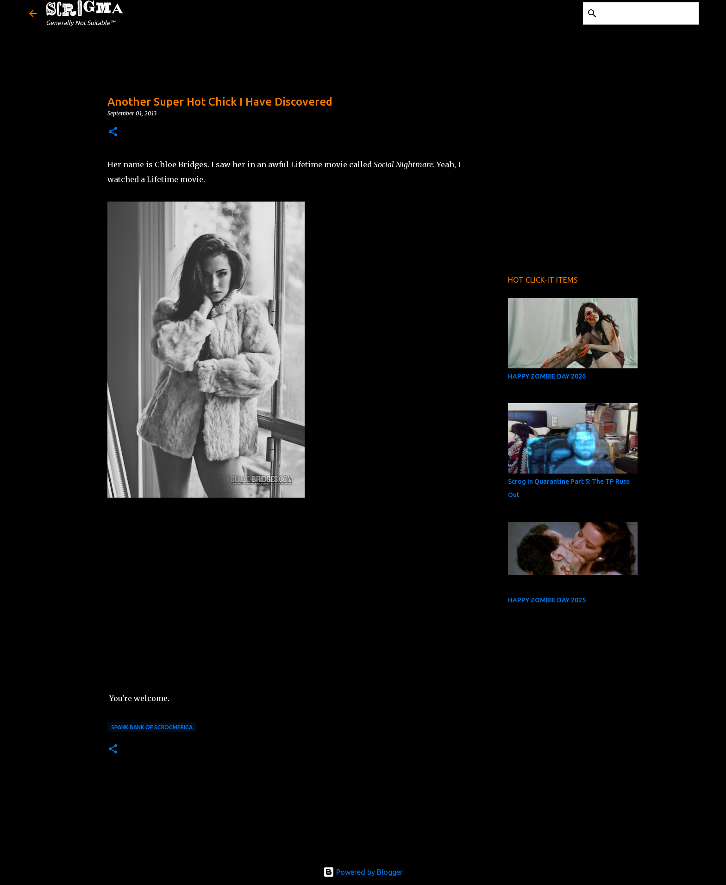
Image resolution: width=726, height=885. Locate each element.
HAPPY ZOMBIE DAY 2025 (547, 600)
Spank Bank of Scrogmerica (152, 727)
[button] (113, 132)
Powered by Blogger (363, 872)
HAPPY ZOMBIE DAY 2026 (547, 376)
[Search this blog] (650, 13)
